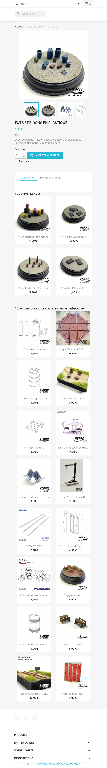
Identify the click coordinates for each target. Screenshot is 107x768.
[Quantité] (18, 155)
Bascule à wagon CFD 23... (34, 693)
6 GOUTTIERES (34, 546)
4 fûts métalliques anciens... (34, 644)
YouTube (26, 717)
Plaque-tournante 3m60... (72, 349)
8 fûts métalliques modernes (33, 236)
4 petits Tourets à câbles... (73, 398)
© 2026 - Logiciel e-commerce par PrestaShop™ (53, 764)
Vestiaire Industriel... (72, 693)
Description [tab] (28, 177)
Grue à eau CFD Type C (73, 497)
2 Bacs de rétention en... (74, 288)
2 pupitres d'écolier (73, 644)
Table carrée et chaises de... (73, 447)
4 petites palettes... (34, 447)
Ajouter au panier (45, 155)
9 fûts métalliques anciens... (34, 595)
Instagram (34, 717)
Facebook (17, 717)
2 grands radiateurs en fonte (34, 497)
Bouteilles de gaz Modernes (33, 288)
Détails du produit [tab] (50, 177)
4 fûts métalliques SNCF (34, 398)
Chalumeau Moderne (34, 349)
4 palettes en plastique (74, 236)
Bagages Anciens (73, 595)
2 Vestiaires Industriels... (72, 546)
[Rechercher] (30, 14)
